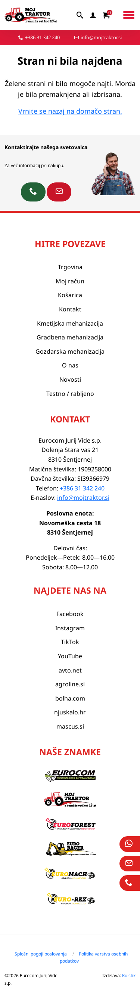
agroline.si (70, 684)
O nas (70, 365)
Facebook (70, 614)
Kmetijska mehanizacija (70, 323)
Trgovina (70, 267)
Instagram (70, 628)
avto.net (70, 670)
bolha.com (70, 698)
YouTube (70, 656)
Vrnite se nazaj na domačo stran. (70, 111)
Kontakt (70, 309)
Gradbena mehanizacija (70, 337)
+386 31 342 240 (42, 37)
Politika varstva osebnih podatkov (94, 957)
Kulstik (129, 975)
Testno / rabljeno (70, 394)
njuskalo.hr (70, 712)
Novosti (70, 379)
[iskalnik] (80, 15)
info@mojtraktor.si (101, 37)
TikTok (70, 642)
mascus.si (70, 726)
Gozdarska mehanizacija (70, 351)
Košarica (70, 295)
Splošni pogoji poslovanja (41, 954)
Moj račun (70, 281)
